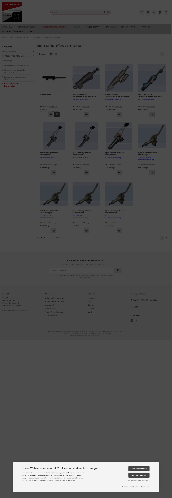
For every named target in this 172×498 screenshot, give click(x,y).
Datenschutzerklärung (129, 487)
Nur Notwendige (139, 475)
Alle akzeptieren (139, 469)
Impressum (145, 487)
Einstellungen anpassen (138, 480)
